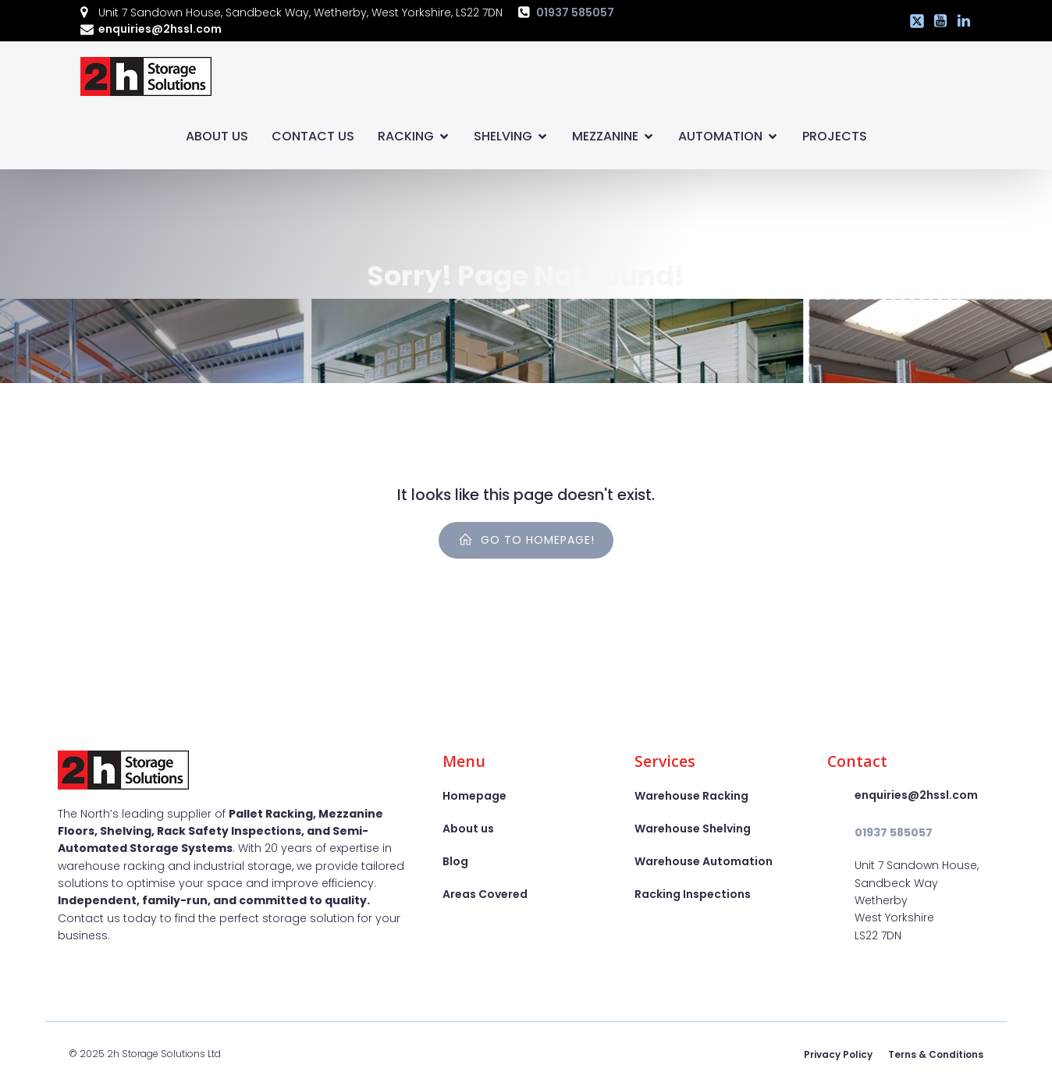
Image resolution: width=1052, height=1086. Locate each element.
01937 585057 (575, 12)
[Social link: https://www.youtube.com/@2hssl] (936, 21)
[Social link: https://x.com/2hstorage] (913, 21)
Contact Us (313, 136)
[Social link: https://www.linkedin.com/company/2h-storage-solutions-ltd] (960, 21)
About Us (217, 136)
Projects (834, 136)
